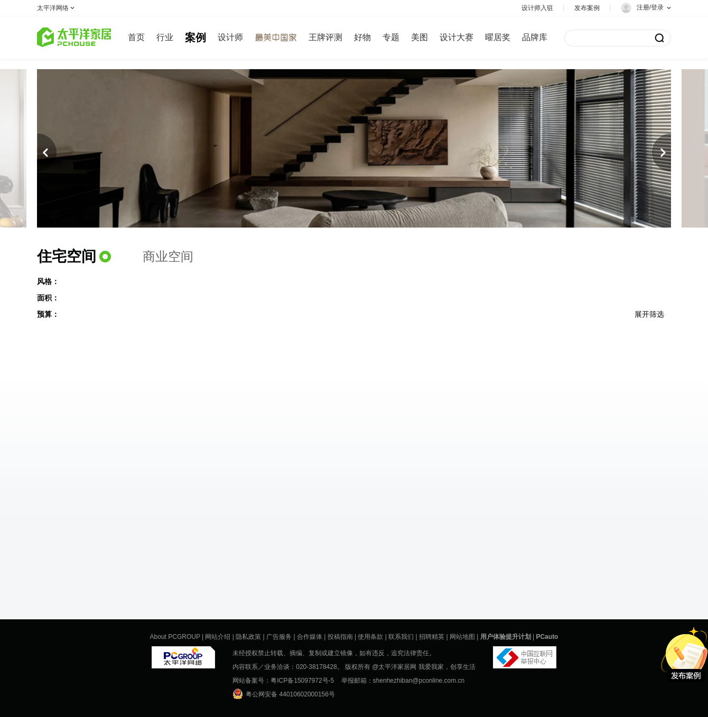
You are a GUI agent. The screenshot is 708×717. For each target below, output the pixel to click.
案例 (195, 37)
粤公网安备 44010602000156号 (283, 693)
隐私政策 (248, 636)
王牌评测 (325, 37)
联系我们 (401, 636)
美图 (419, 37)
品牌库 (534, 37)
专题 (391, 37)
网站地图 (462, 636)
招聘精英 (431, 636)
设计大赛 (456, 37)
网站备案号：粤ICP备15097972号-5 (283, 680)
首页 (136, 37)
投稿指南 (340, 636)
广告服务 (279, 636)
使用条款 (370, 636)
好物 (362, 37)
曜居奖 (497, 37)
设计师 (230, 37)
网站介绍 (217, 636)
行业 (164, 37)
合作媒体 (309, 636)
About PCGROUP (175, 636)
